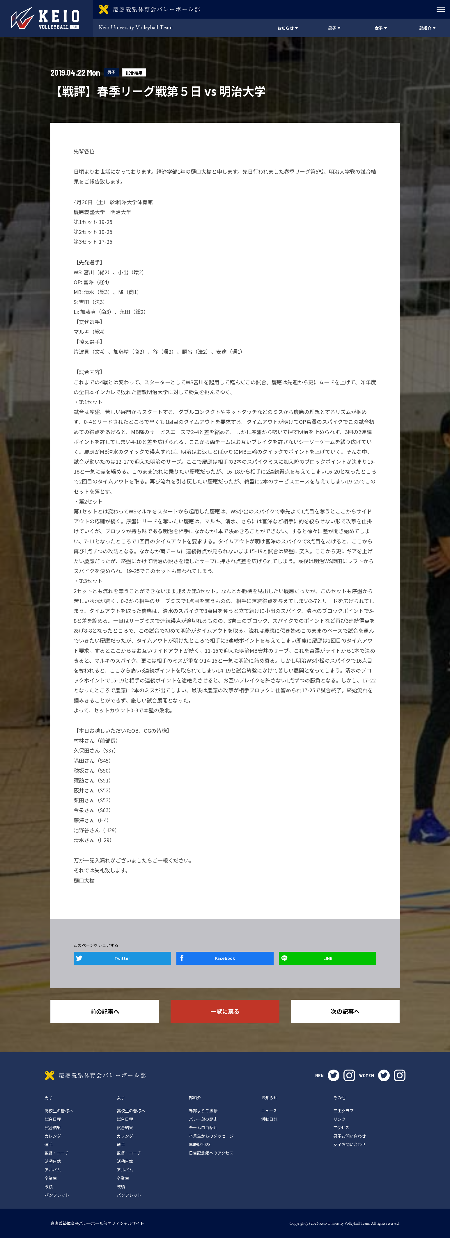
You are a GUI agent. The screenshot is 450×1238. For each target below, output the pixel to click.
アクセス (341, 1127)
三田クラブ (343, 1111)
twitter (333, 1075)
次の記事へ (345, 1011)
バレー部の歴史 (203, 1119)
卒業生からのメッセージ (211, 1136)
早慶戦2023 (199, 1144)
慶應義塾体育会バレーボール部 (95, 1075)
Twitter (122, 958)
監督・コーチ (57, 1153)
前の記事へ (104, 1011)
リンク (339, 1119)
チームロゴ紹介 (203, 1127)
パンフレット (57, 1195)
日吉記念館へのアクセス (211, 1153)
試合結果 (134, 73)
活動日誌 (53, 1161)
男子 (111, 72)
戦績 (49, 1186)
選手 (49, 1144)
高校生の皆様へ (59, 1111)
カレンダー (55, 1136)
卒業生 (51, 1178)
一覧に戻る (225, 1011)
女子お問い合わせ (349, 1144)
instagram (349, 1075)
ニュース (269, 1111)
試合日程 (53, 1119)
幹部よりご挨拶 (203, 1111)
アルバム (53, 1170)
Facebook (225, 958)
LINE (327, 958)
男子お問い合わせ (349, 1136)
